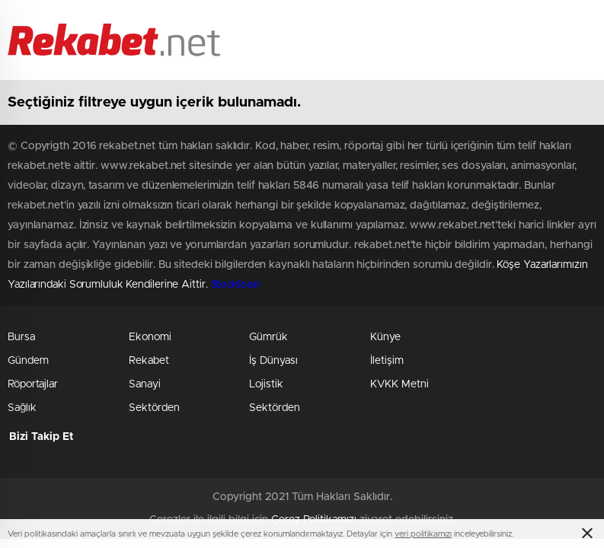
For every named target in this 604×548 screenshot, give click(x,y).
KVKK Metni (399, 384)
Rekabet (149, 360)
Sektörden (154, 408)
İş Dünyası (273, 360)
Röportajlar (33, 384)
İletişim (387, 360)
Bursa (21, 337)
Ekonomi (150, 337)
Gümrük (268, 337)
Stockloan (235, 284)
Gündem (28, 360)
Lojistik (266, 384)
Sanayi (145, 384)
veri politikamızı (423, 534)
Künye (385, 337)
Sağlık (22, 408)
